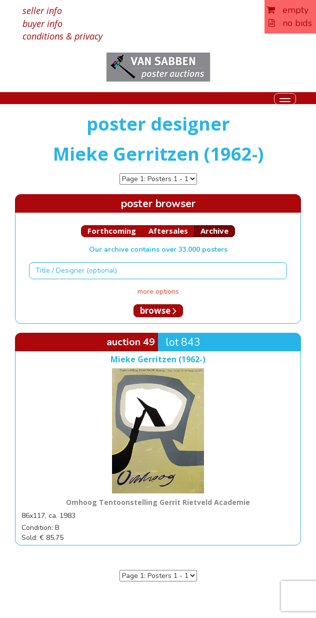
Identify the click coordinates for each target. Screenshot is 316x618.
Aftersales (168, 231)
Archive (214, 231)
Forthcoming (112, 231)
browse (158, 310)
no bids (290, 23)
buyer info (42, 24)
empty (287, 10)
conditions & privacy (62, 36)
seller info (42, 11)
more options (158, 291)
